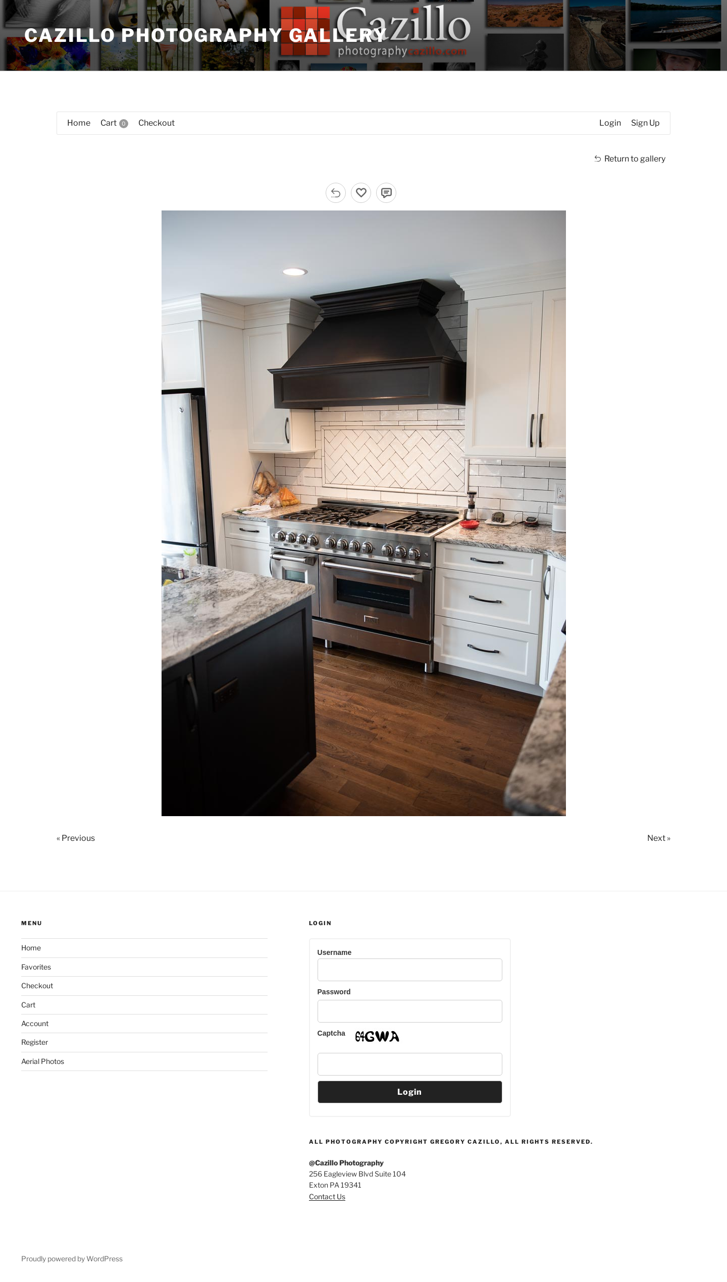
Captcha (331, 1033)
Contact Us (327, 1196)
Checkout (37, 985)
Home (31, 947)
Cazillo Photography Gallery (206, 35)
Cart (28, 1004)
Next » (658, 838)
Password (334, 992)
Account (34, 1023)
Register (34, 1042)
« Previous (76, 838)
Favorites (36, 967)
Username (335, 952)
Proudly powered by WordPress (72, 1258)
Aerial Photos (42, 1061)
